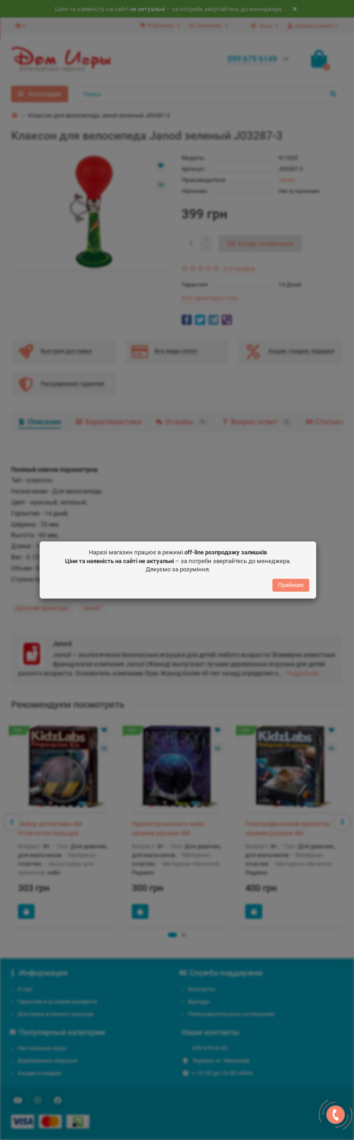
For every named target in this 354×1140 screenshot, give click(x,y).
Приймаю (291, 587)
